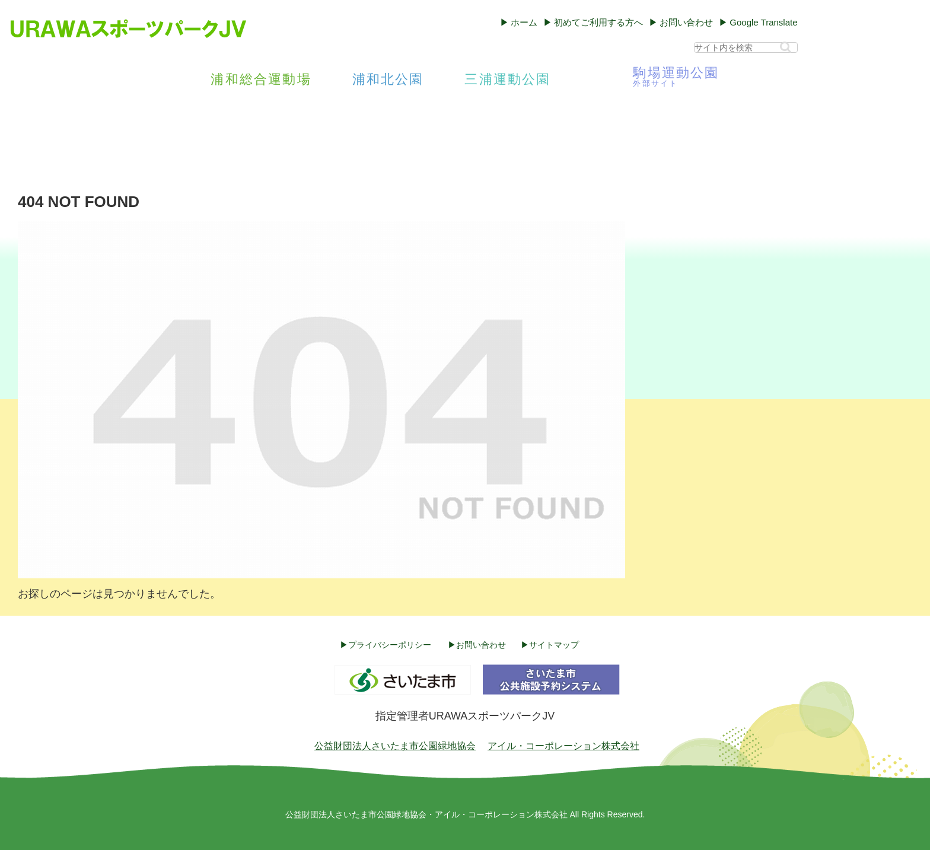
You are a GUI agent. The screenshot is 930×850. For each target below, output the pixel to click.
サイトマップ (554, 645)
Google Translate (763, 22)
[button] (785, 47)
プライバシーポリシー (389, 645)
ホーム (524, 22)
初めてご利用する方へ (598, 22)
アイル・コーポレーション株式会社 (563, 746)
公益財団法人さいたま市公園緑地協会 (395, 746)
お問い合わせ (686, 22)
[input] (746, 47)
